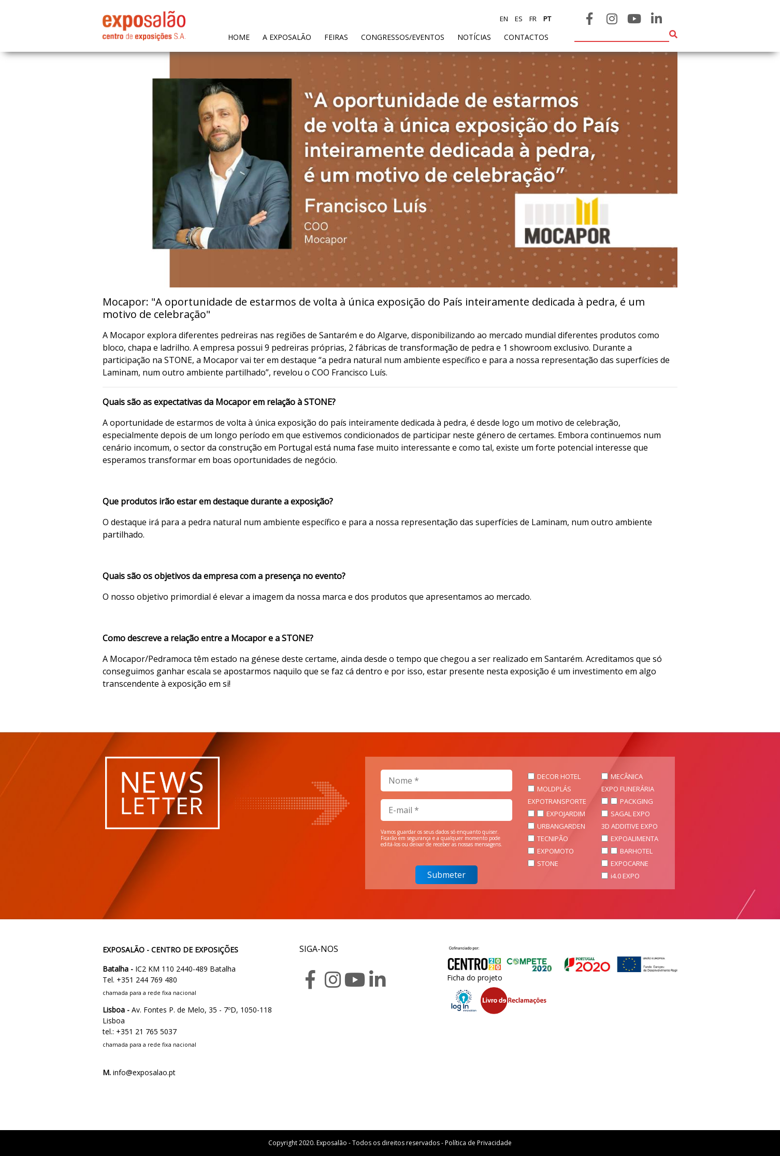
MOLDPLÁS (554, 788)
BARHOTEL (636, 851)
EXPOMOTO (555, 851)
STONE (547, 863)
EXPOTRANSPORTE (557, 801)
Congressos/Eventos (402, 37)
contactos (526, 37)
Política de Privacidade (478, 1142)
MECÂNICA (627, 776)
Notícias (474, 37)
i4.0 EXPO (625, 875)
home (239, 36)
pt (546, 18)
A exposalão (287, 37)
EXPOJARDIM (565, 813)
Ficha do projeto (474, 977)
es (518, 18)
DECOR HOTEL (559, 776)
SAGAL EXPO (630, 813)
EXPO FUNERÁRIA (627, 788)
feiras (336, 37)
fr (532, 18)
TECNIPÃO (552, 838)
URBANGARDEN (561, 826)
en (504, 18)
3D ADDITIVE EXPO (629, 826)
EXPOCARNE (629, 863)
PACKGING (636, 801)
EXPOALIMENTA (634, 838)
